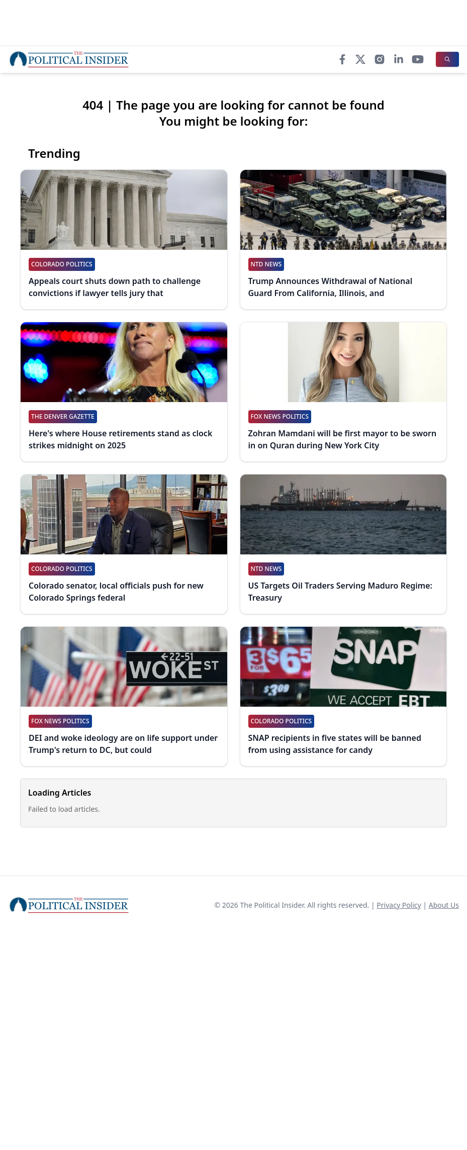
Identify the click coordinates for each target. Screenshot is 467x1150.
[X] (360, 59)
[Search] (447, 59)
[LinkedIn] (399, 59)
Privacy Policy (399, 905)
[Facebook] (342, 59)
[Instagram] (379, 59)
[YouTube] (418, 59)
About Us (444, 905)
